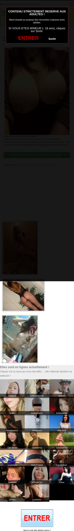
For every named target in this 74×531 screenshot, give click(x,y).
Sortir (52, 38)
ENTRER (28, 38)
